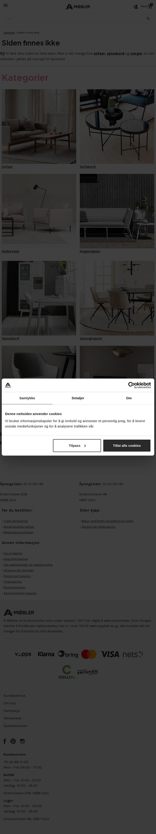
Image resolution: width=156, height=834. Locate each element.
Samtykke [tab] (27, 398)
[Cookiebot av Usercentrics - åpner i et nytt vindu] (131, 385)
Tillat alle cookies (127, 445)
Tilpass (77, 445)
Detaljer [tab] (78, 398)
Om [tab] (129, 398)
